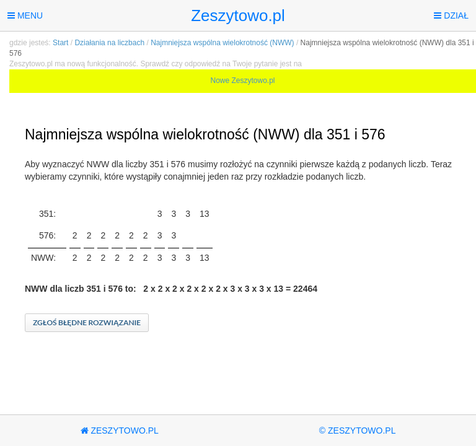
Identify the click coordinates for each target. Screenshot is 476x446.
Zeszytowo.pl (238, 15)
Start (60, 42)
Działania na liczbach (109, 42)
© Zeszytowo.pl (357, 430)
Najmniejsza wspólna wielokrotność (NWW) (222, 42)
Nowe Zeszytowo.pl (242, 80)
